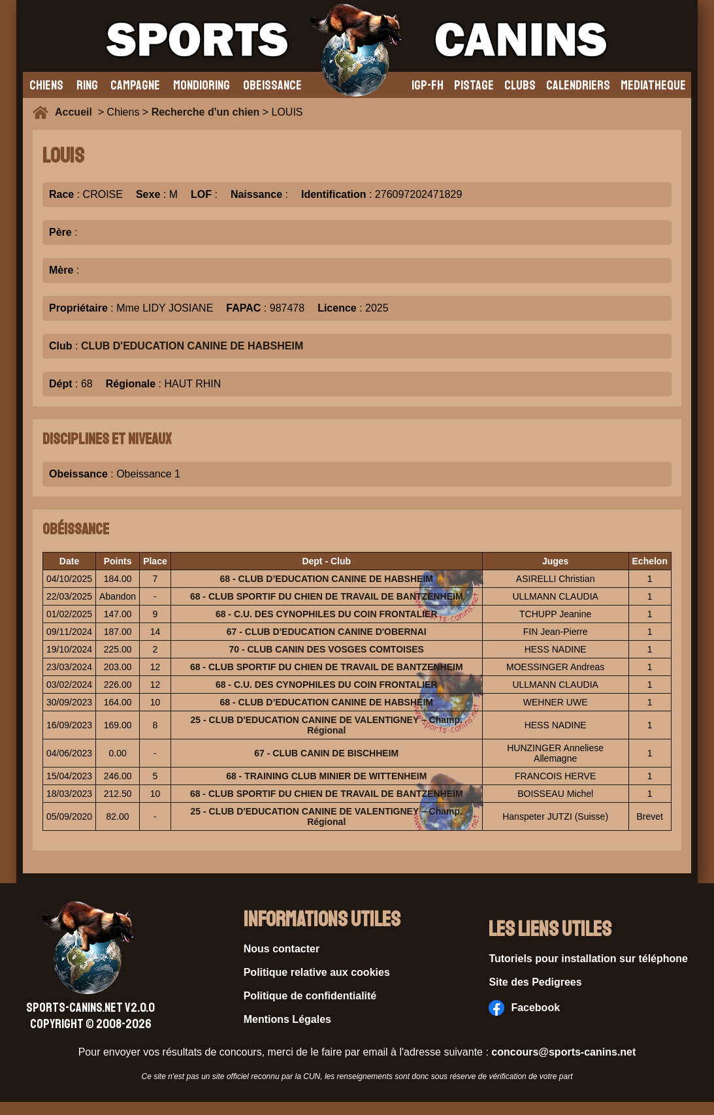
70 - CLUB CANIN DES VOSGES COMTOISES (326, 649)
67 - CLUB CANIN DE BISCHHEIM (326, 753)
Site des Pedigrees (535, 982)
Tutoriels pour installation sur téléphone (588, 958)
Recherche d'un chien (206, 112)
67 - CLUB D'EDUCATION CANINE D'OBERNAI (327, 631)
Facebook (524, 1008)
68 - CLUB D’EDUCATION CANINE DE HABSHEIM (326, 579)
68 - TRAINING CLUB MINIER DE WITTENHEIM (326, 776)
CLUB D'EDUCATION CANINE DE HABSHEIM (192, 345)
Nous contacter (281, 948)
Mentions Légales (287, 1019)
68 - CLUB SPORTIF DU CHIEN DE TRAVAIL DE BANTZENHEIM (326, 596)
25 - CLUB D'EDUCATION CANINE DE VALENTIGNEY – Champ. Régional (326, 725)
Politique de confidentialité (310, 995)
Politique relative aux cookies (317, 972)
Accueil (76, 112)
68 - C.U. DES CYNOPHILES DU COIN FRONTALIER (327, 614)
